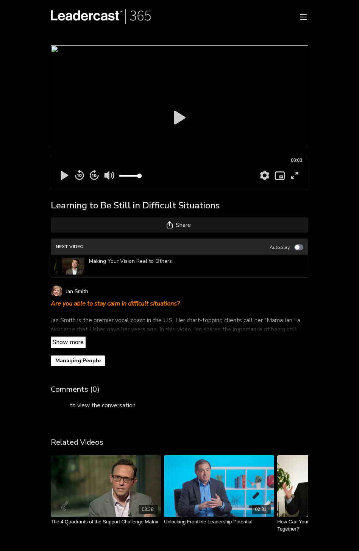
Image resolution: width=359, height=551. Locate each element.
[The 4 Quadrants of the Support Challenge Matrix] (106, 522)
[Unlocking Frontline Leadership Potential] (219, 522)
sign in (59, 405)
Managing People (78, 360)
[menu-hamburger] (303, 16)
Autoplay (286, 247)
